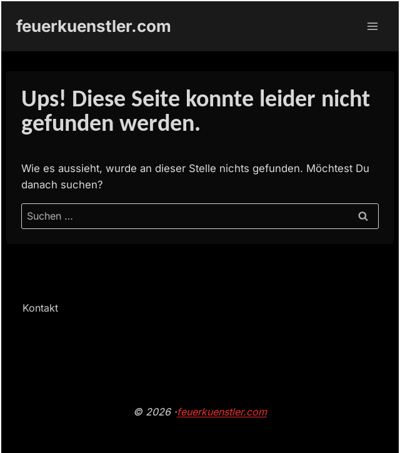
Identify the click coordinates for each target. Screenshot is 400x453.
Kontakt (40, 308)
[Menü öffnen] (372, 26)
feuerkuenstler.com (222, 411)
